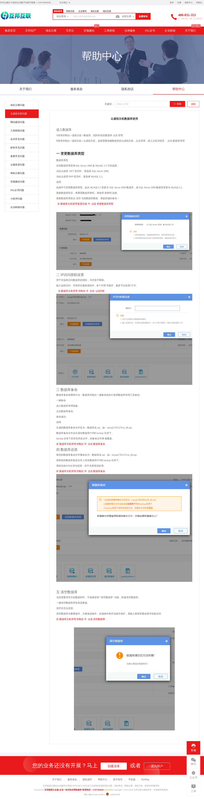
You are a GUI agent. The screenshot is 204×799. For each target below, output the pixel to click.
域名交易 (107, 11)
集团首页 (10, 30)
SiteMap (145, 779)
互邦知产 (30, 30)
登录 (172, 2)
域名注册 (95, 11)
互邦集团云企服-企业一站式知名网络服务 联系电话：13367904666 (74, 790)
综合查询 (62, 17)
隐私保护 (87, 779)
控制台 (199, 2)
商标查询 (58, 11)
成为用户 (157, 766)
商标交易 (70, 11)
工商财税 (109, 30)
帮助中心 (102, 779)
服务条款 (72, 779)
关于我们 (190, 30)
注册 (179, 2)
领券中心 (189, 2)
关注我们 (65, 2)
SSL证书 (150, 30)
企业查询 (82, 11)
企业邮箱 (170, 30)
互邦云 (70, 30)
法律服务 (129, 30)
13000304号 (113, 794)
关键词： (109, 104)
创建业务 (114, 766)
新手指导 (118, 779)
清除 (193, 104)
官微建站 (89, 30)
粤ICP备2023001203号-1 (94, 794)
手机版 (131, 779)
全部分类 (128, 17)
